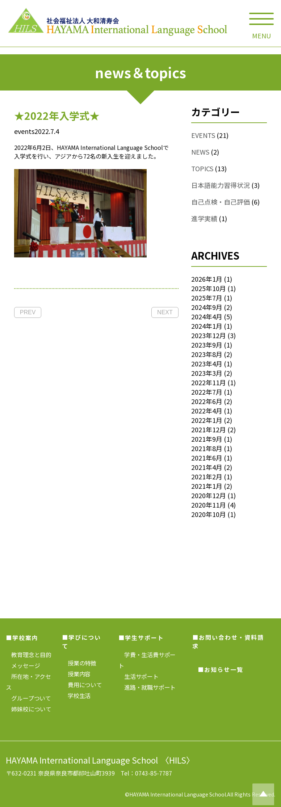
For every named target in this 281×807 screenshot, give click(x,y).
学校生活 (76, 695)
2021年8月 (206, 448)
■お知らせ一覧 (220, 669)
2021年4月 (206, 467)
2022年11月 (208, 382)
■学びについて (81, 641)
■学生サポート (141, 637)
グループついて (28, 698)
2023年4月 (206, 363)
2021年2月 (206, 476)
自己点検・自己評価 (220, 201)
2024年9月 (206, 307)
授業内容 (76, 673)
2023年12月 (208, 335)
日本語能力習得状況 (220, 185)
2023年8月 (206, 354)
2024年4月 (206, 316)
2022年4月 (206, 410)
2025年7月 (206, 297)
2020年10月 (208, 514)
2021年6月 (206, 457)
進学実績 (204, 218)
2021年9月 (206, 439)
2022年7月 (206, 391)
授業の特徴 (79, 663)
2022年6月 (206, 401)
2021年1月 (206, 486)
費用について (82, 684)
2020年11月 (208, 504)
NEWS (200, 151)
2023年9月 (206, 344)
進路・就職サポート (147, 687)
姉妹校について (28, 709)
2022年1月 (206, 420)
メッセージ (23, 665)
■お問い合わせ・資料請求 (228, 641)
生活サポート (138, 676)
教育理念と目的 (28, 654)
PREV (28, 312)
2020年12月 (208, 495)
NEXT (165, 312)
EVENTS (203, 135)
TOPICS (202, 168)
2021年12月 (208, 429)
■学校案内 (22, 637)
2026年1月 (206, 278)
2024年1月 (206, 326)
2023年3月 (206, 373)
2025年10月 (208, 288)
